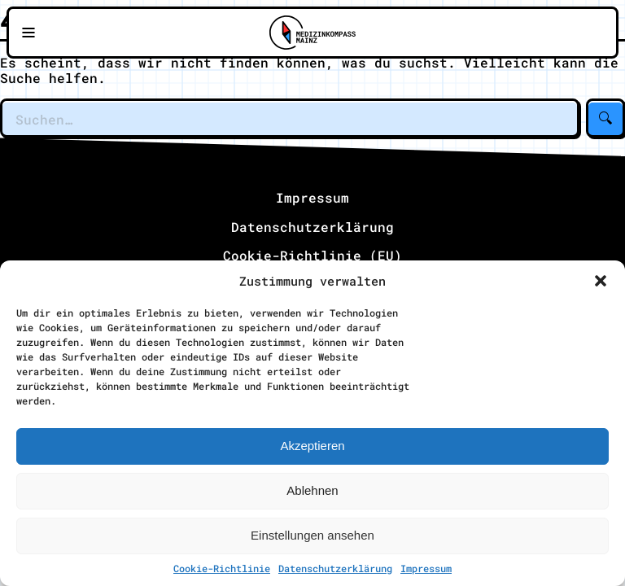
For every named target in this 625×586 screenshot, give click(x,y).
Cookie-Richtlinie (221, 568)
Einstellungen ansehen (312, 535)
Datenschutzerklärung (335, 568)
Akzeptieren (312, 446)
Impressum (426, 568)
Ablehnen (312, 490)
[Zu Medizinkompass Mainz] (312, 32)
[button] (600, 281)
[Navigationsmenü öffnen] (28, 32)
